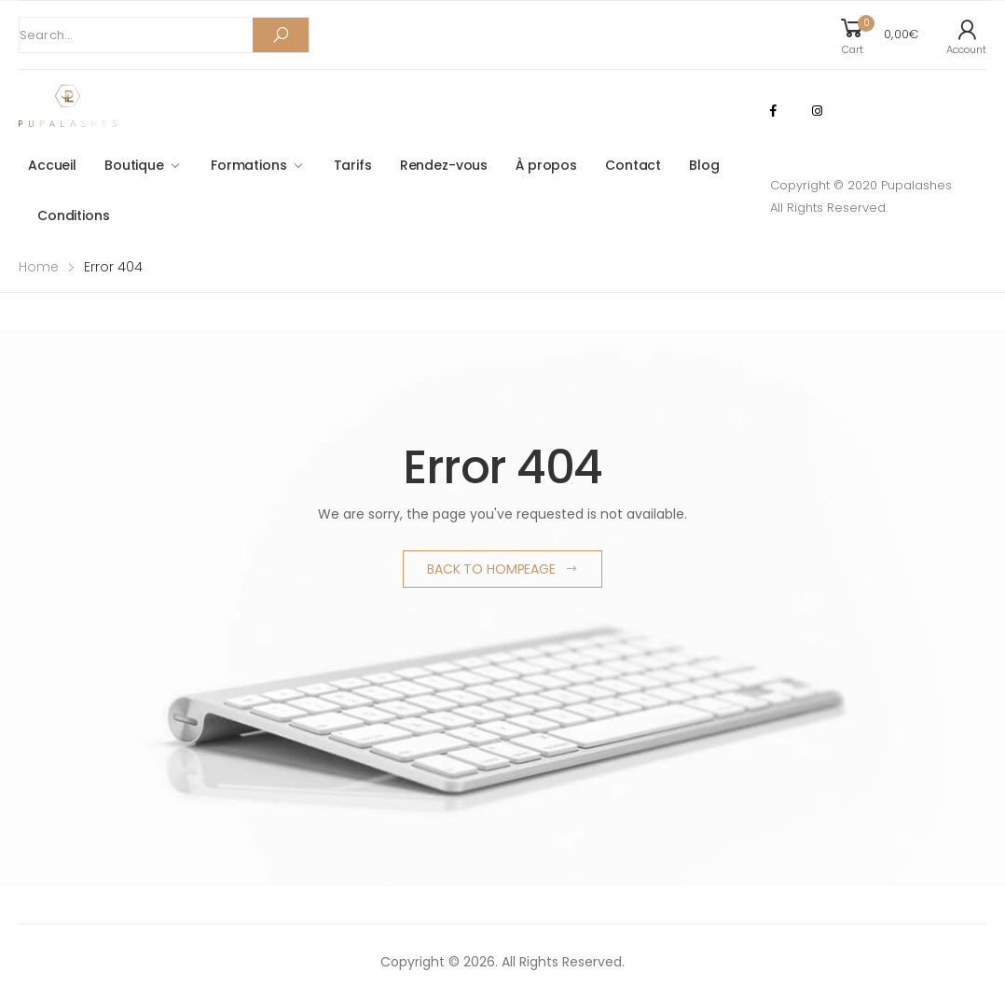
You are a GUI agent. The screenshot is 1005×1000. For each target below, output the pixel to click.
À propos (546, 165)
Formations (249, 165)
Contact (633, 165)
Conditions (73, 215)
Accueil (52, 165)
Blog (704, 165)
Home (39, 266)
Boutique (134, 165)
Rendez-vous (444, 165)
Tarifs (353, 165)
